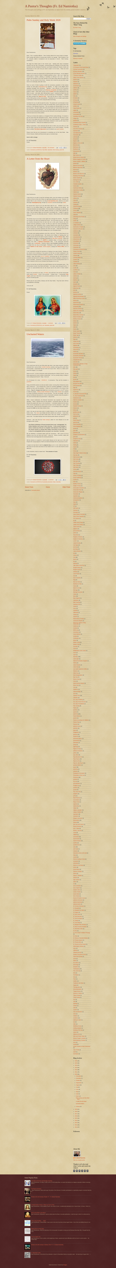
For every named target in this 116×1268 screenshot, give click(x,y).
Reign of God (76, 801)
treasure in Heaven (77, 993)
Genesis (75, 408)
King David (75, 534)
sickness (75, 877)
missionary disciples (77, 620)
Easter (74, 329)
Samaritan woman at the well (80, 853)
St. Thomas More (77, 942)
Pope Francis (76, 759)
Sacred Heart (76, 838)
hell (74, 448)
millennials (75, 612)
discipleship (76, 306)
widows (75, 1032)
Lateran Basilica (77, 551)
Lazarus (75, 555)
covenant (75, 255)
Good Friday (76, 420)
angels (74, 110)
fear (74, 377)
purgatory (75, 793)
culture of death (76, 273)
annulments (76, 112)
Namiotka (50, 149)
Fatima (46, 272)
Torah (74, 979)
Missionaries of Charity (78, 618)
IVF (74, 506)
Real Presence (76, 797)
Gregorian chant (77, 438)
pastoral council (76, 726)
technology (75, 964)
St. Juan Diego (76, 922)
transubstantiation (77, 989)
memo (37, 413)
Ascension (75, 130)
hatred (74, 442)
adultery (75, 89)
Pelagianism (76, 732)
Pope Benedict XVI (77, 757)
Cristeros (75, 259)
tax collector (76, 962)
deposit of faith (76, 286)
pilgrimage (75, 746)
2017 (76, 1113)
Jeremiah (75, 510)
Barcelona (75, 145)
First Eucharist (76, 385)
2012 (76, 1124)
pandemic (29, 381)
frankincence (76, 397)
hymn (74, 481)
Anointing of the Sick (78, 116)
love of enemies (77, 577)
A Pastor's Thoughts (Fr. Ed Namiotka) (51, 6)
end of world (76, 343)
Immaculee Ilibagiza (77, 491)
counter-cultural (76, 253)
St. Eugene (75, 912)
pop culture (75, 754)
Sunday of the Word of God (79, 954)
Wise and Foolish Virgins (79, 1036)
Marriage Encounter (77, 592)
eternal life (75, 349)
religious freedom (77, 812)
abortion (75, 79)
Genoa (74, 410)
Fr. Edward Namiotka (80, 1158)
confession (37, 243)
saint (74, 846)
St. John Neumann (77, 916)
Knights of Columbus (78, 539)
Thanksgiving (76, 968)
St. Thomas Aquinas (78, 940)
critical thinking (76, 263)
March (77, 1096)
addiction (75, 87)
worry (74, 1042)
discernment (76, 302)
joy (74, 520)
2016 (76, 1116)
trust (74, 999)
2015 (76, 1118)
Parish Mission (76, 716)
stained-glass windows (78, 946)
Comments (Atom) (35, 490)
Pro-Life (75, 781)
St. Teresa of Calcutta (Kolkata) (80, 938)
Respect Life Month (77, 818)
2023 (76, 1067)
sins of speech (76, 887)
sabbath (75, 834)
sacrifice (75, 842)
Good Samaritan (77, 424)
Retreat (75, 822)
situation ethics (76, 889)
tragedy (75, 985)
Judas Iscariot (76, 526)
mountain (75, 646)
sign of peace (76, 879)
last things (75, 549)
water (74, 1024)
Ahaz (74, 96)
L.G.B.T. (75, 541)
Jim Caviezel (76, 518)
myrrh (74, 654)
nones (74, 681)
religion (75, 808)
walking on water (77, 1019)
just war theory (76, 530)
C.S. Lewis (75, 181)
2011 (76, 1127)
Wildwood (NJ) (76, 1034)
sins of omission (77, 885)
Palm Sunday (56, 149)
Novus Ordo (76, 685)
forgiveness (76, 389)
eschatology (76, 347)
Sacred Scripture (77, 840)
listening (75, 563)
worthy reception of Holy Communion (81, 1046)
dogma (74, 325)
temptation (75, 966)
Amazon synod (76, 104)
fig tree (74, 379)
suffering (75, 950)
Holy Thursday (76, 463)
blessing (75, 169)
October (78, 1080)
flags (74, 387)
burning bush (76, 179)
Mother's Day (76, 644)
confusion (75, 233)
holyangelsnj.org (43, 86)
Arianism (75, 126)
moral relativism (77, 634)
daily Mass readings (57, 238)
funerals (75, 404)
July (77, 1087)
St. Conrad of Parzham (78, 906)
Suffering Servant (77, 952)
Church (75, 210)
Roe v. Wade (76, 828)
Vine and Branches (77, 1011)
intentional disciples (77, 498)
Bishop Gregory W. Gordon (79, 159)
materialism (76, 600)
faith (74, 367)
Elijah (74, 339)
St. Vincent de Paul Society (79, 944)
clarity (74, 214)
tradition (75, 981)
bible (74, 153)
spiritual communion (78, 900)
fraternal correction (77, 399)
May (77, 1091)
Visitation (75, 1015)
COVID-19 (44, 380)
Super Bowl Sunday (77, 956)
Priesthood (75, 777)
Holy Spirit (75, 461)
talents (74, 960)
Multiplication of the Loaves (79, 650)
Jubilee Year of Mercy (78, 524)
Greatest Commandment (79, 434)
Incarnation (75, 493)
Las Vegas (75, 545)
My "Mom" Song (77, 27)
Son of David (76, 896)
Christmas (75, 208)
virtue (74, 1013)
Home (48, 487)
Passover (75, 724)
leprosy (75, 559)
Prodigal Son (76, 785)
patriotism (75, 728)
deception (75, 284)
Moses (74, 640)
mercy (74, 608)
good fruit (75, 422)
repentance (75, 814)
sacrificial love (76, 844)
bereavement (76, 151)
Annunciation (76, 114)
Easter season (76, 331)
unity (74, 1007)
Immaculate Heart (77, 489)
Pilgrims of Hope (77, 748)
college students (77, 224)
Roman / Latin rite (77, 830)
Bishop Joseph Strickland (43, 391)
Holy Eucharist (76, 457)
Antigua (75, 118)
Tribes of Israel (76, 995)
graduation (75, 432)
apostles (75, 120)
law (74, 553)
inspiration (75, 496)
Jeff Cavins (75, 508)
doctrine (75, 322)
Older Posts (66, 487)
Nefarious (75, 671)
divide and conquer (77, 310)
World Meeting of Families (79, 1040)
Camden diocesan (46, 367)
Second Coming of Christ (79, 859)
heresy (74, 451)
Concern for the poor (78, 228)
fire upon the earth (77, 383)
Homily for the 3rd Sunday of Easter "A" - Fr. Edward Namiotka (45, 1196)
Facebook (49, 202)
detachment (76, 288)
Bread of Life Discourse (78, 173)
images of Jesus (77, 485)
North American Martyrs (78, 683)
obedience (75, 689)
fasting (74, 373)
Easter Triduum (76, 333)
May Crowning (76, 602)
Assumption (76, 134)
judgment (75, 528)
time (74, 977)
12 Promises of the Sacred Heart (80, 67)
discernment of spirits (78, 304)
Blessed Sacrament (77, 165)
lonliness (75, 571)
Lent (43, 325)
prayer (74, 767)
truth (74, 1001)
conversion (75, 243)
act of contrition (45, 256)
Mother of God (76, 642)
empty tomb (76, 341)
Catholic (75, 192)
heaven (75, 446)
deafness (75, 280)
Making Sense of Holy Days (37, 1228)
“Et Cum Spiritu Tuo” (36, 1236)
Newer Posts (29, 487)
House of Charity (77, 475)
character (75, 202)
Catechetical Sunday (78, 190)
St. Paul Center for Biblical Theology (81, 932)
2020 (76, 1074)
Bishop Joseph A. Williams (79, 161)
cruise (74, 271)
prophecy (75, 787)
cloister (75, 220)
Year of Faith (76, 1049)
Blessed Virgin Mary (77, 167)
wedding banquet (77, 1028)
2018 (76, 1111)
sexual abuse (76, 869)
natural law (75, 666)
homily (74, 469)
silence (75, 881)
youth (74, 1051)
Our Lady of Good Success (79, 701)
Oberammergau (77, 691)
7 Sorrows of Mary (77, 75)
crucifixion (75, 269)
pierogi (74, 744)
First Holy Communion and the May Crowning (41, 1180)
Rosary (60, 236)
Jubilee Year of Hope (78, 522)
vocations (75, 1017)
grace (74, 430)
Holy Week (44, 149)
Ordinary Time (76, 695)
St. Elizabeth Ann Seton (78, 910)
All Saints (75, 98)
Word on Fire (42, 96)
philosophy (75, 742)
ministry (75, 614)
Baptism (75, 140)
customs (75, 275)
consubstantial (76, 237)
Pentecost (75, 736)
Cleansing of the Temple (78, 216)
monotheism (76, 632)
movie (74, 648)
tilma (74, 972)
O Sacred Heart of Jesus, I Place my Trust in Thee (42, 1204)
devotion (75, 292)
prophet (75, 789)
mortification (76, 638)
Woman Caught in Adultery (79, 1038)
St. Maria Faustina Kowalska (79, 926)
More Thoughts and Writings (79, 36)
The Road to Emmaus (36, 1188)
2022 (76, 1069)
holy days (75, 455)
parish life (61, 149)
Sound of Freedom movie (79, 898)
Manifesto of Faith (77, 583)
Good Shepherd (77, 426)
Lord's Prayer (76, 573)
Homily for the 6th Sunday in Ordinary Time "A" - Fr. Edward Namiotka (47, 1244)
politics (74, 752)
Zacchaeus (75, 1053)
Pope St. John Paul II (78, 763)
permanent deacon (77, 738)
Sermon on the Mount (78, 865)
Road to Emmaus (77, 826)
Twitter (64, 202)
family (74, 371)
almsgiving (75, 102)
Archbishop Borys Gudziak (79, 122)
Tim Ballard (76, 974)
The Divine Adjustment (40, 129)
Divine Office (61, 246)
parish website (60, 129)
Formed (75, 391)
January (78, 1106)
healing (75, 444)
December (78, 1076)
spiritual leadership (77, 902)
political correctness (77, 750)
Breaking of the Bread (78, 175)
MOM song (75, 630)
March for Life (76, 588)
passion (75, 718)
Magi (74, 579)
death (74, 282)
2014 (76, 1120)
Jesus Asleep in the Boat (79, 514)
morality (75, 636)
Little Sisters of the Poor (78, 565)
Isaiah (74, 504)
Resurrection (76, 820)
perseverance (76, 740)
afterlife (75, 93)
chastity (75, 204)
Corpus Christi (76, 251)
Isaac (74, 502)
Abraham (75, 81)
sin (74, 883)
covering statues (77, 257)
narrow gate (76, 658)
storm (74, 948)
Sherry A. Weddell (77, 875)
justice (74, 532)
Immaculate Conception (78, 487)
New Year (75, 677)
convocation (76, 245)
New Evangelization (77, 675)
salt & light (75, 848)
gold (74, 418)
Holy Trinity (75, 465)
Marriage (75, 590)
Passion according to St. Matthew (81, 720)
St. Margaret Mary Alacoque (79, 924)
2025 (76, 1063)
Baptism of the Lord (77, 143)
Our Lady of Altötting (78, 699)
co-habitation (76, 222)
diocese (75, 300)
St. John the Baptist (77, 918)
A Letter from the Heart (38, 158)
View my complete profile (79, 1160)
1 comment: (50, 323)
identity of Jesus (77, 483)
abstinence (75, 83)
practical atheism (77, 765)
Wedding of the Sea (77, 1030)
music (74, 652)
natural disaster (76, 664)
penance (75, 734)
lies (74, 561)
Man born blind (76, 581)
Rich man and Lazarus (78, 824)
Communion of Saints (78, 226)
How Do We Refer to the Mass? (38, 1212)
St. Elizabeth (76, 908)
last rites (75, 547)
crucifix (75, 267)
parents (75, 712)
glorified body (76, 412)
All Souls (75, 100)
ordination (75, 697)
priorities (75, 779)
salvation (75, 851)
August (78, 1085)
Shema (75, 873)
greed (74, 436)
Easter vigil (75, 335)
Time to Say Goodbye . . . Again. (38, 1220)
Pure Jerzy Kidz (77, 791)
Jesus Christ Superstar (78, 516)
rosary (74, 832)
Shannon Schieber (77, 871)
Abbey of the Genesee (78, 77)
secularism (75, 861)
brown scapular (76, 177)
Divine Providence (77, 316)
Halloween (75, 440)
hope (74, 473)
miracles (75, 616)
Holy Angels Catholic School (79, 453)
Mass (54, 482)
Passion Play (76, 722)
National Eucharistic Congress (80, 660)
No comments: (51, 147)
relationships (76, 806)
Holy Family (76, 459)
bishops (75, 163)
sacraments (76, 836)
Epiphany (75, 345)
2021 (76, 1072)
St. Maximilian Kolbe (78, 928)
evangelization (76, 359)
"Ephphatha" (76, 65)
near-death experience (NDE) (80, 669)
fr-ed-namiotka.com (53, 200)
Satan (74, 855)
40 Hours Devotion (77, 71)
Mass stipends (76, 598)
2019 (76, 1109)
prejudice (75, 771)
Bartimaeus (76, 147)
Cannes (75, 186)
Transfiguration (76, 987)
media (74, 606)
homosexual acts (77, 471)
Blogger (65, 1264)
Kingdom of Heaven (77, 536)
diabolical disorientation (78, 296)
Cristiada (75, 261)
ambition (75, 106)
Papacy (75, 707)
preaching (75, 769)
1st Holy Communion (78, 69)
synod (74, 958)
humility (75, 479)
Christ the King (76, 206)
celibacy (75, 198)
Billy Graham (76, 155)
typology (75, 1003)
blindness (75, 171)
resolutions (75, 816)
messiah (75, 610)
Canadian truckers (77, 183)
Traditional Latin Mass (78, 983)
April (77, 1093)
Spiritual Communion (44, 241)
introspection (76, 500)
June (77, 1089)
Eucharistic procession (47, 482)
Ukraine (75, 1005)
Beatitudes (75, 149)
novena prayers (47, 246)
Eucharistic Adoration (78, 353)
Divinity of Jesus (77, 318)
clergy (74, 218)
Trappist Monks (76, 991)
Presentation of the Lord (78, 775)
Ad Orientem (76, 85)
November (78, 1078)
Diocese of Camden (51, 90)
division (75, 320)
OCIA (74, 693)
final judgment (76, 381)
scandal (75, 857)
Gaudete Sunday (77, 406)
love (74, 575)
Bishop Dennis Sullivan (78, 157)
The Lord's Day (76, 970)
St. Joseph (75, 920)
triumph (35, 274)
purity (74, 795)
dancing (75, 278)
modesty (75, 628)
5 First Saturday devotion (79, 73)
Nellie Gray (75, 673)
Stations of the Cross (36, 246)
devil (74, 290)
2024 (76, 1065)
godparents (75, 416)
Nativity (75, 662)
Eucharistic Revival (77, 357)
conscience (75, 235)
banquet (75, 138)
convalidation (76, 241)
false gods (75, 369)
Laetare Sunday (77, 543)
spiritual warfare (77, 904)
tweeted (59, 391)
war (74, 1021)
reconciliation (76, 799)
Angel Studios (76, 108)
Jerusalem (75, 512)
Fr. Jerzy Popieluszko (78, 395)
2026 (76, 1060)
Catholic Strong (76, 196)
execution (75, 361)
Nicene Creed (76, 679)
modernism (75, 626)
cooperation (76, 247)
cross (74, 265)
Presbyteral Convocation (79, 773)
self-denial (75, 863)
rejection (75, 804)
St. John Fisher (76, 914)
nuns (74, 687)
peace (74, 730)
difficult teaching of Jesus (79, 298)
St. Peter (75, 936)
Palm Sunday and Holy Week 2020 (43, 20)
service (75, 867)
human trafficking (77, 477)
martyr (74, 594)
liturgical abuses (77, 567)
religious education (77, 810)
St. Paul (75, 930)
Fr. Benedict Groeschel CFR (79, 393)
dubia (74, 327)
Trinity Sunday (76, 997)
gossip (74, 428)
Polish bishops (46, 419)
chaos (74, 200)
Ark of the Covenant (77, 128)
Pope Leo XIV (76, 761)
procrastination (76, 783)
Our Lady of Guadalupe (78, 703)
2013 (76, 1122)
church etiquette (77, 212)
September (79, 1082)
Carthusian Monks (77, 188)
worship (75, 1044)
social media (76, 894)
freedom (75, 401)
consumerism (76, 239)
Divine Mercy (76, 312)
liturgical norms (76, 569)
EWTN (51, 91)
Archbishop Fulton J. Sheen (79, 124)
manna (74, 586)
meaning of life (76, 604)
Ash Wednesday (77, 132)
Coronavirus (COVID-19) (36, 149)
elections (75, 337)
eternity (75, 351)
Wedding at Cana (77, 1026)
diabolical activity (77, 294)
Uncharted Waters (35, 334)
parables (75, 709)
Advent (75, 91)
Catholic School (76, 194)
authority (75, 136)
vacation (75, 1009)
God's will (75, 414)
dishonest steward (77, 308)
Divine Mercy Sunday (78, 314)
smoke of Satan (76, 891)
